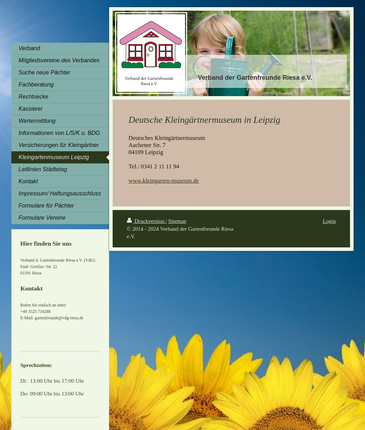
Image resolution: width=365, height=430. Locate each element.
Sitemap (177, 221)
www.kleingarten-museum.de (164, 180)
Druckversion (146, 221)
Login (329, 221)
